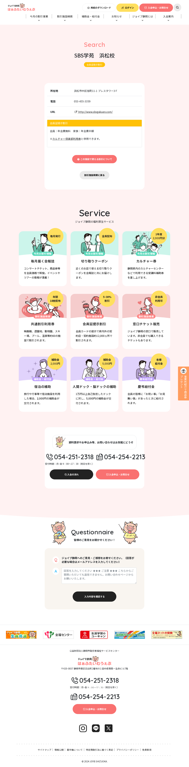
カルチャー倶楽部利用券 (66, 139)
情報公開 (59, 749)
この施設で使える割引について (94, 159)
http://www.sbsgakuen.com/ (93, 112)
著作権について (75, 749)
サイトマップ (44, 749)
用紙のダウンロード (99, 7)
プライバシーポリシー (127, 749)
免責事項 (146, 749)
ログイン (127, 7)
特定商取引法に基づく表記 (99, 749)
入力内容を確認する (94, 596)
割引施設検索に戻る (94, 175)
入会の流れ (71, 474)
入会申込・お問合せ (156, 7)
